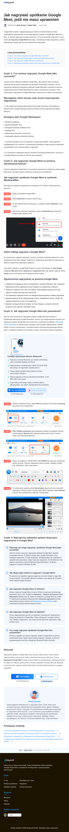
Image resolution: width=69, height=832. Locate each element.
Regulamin (23, 783)
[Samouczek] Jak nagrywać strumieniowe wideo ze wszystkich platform (32, 733)
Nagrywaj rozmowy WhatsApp (20, 360)
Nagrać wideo (32, 25)
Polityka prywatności (10, 783)
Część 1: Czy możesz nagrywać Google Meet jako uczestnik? (28, 56)
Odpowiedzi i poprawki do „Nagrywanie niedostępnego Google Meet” (31, 736)
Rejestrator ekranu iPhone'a (44, 601)
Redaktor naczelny (10, 787)
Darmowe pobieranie (16, 390)
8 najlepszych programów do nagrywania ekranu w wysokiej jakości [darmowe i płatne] (33, 740)
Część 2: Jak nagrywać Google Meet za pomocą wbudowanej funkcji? (31, 58)
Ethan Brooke (21, 25)
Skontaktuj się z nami (27, 780)
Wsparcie (7, 797)
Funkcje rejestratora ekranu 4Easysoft (25, 356)
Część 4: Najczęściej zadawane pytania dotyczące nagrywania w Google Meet (34, 63)
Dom (20, 750)
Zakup (6, 801)
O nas (6, 780)
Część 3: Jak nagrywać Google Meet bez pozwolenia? (26, 61)
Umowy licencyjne (26, 787)
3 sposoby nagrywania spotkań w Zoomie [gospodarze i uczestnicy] (31, 730)
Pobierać (7, 804)
